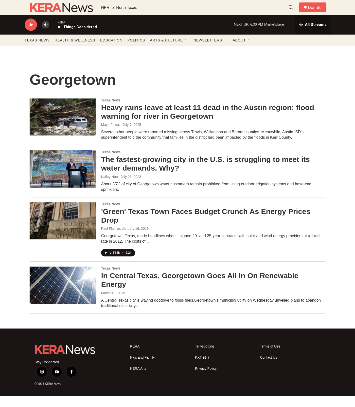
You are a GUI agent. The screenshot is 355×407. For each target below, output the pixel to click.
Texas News (111, 111)
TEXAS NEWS (37, 51)
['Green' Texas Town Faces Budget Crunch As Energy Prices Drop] (63, 232)
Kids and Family (142, 368)
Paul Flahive (110, 240)
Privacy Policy (205, 380)
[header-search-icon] (293, 13)
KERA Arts (138, 380)
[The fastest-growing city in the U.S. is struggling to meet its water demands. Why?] (63, 179)
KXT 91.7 (202, 368)
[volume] (45, 35)
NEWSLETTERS (208, 51)
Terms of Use (270, 357)
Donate (317, 13)
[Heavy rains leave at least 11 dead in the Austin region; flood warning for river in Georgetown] (63, 128)
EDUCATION (111, 51)
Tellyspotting (204, 357)
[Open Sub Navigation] (187, 51)
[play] (31, 36)
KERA (135, 357)
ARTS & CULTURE (166, 51)
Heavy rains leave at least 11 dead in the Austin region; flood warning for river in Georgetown (207, 123)
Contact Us (268, 368)
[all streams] (312, 36)
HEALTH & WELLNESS (75, 51)
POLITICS (136, 51)
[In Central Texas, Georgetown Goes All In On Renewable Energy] (63, 296)
